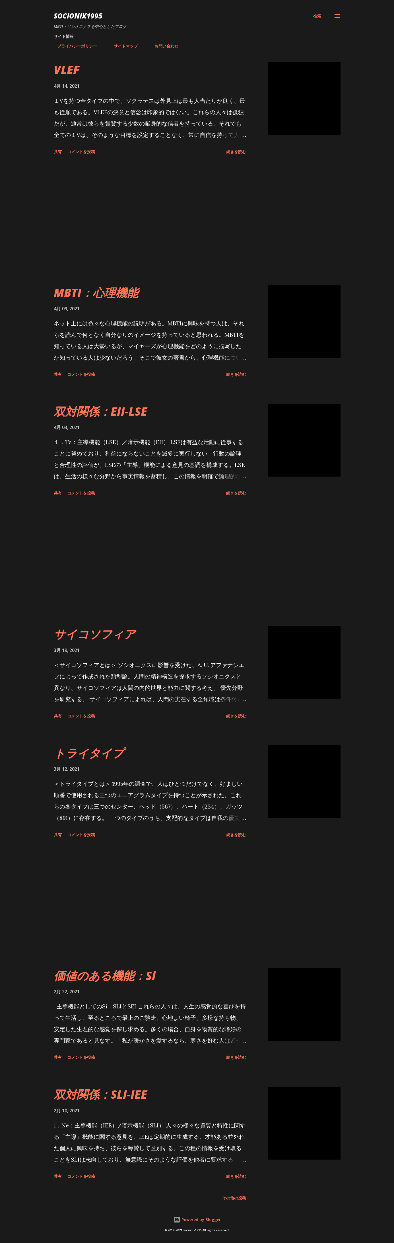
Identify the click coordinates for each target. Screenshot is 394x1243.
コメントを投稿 (81, 151)
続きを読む (236, 151)
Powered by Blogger (197, 1219)
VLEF (67, 69)
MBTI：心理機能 (96, 292)
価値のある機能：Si (105, 975)
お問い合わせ (163, 46)
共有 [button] (58, 151)
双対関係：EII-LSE (100, 411)
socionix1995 (78, 15)
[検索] (317, 16)
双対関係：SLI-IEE (100, 1094)
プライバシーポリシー (74, 46)
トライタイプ (89, 753)
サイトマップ (122, 46)
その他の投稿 (234, 1198)
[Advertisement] (150, 221)
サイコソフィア (94, 634)
